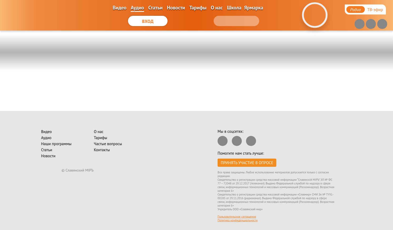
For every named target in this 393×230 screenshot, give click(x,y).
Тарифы (198, 7)
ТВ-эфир (375, 9)
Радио (355, 9)
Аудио (137, 7)
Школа (234, 7)
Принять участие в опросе (247, 162)
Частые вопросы (108, 143)
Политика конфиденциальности (238, 220)
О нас (217, 7)
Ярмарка (253, 7)
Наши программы (56, 143)
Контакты (102, 149)
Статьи (155, 7)
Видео (119, 7)
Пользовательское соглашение (237, 216)
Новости (176, 7)
